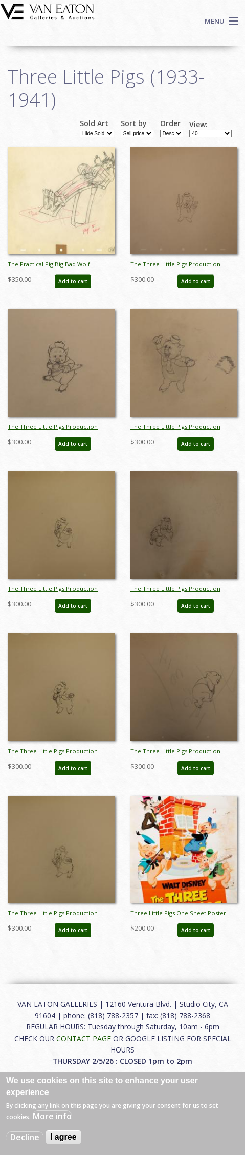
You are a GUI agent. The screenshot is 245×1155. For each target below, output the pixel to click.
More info (52, 1116)
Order (170, 123)
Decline (24, 1137)
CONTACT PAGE (83, 1038)
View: (198, 124)
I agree (63, 1136)
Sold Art (94, 123)
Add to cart (72, 281)
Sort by (134, 123)
